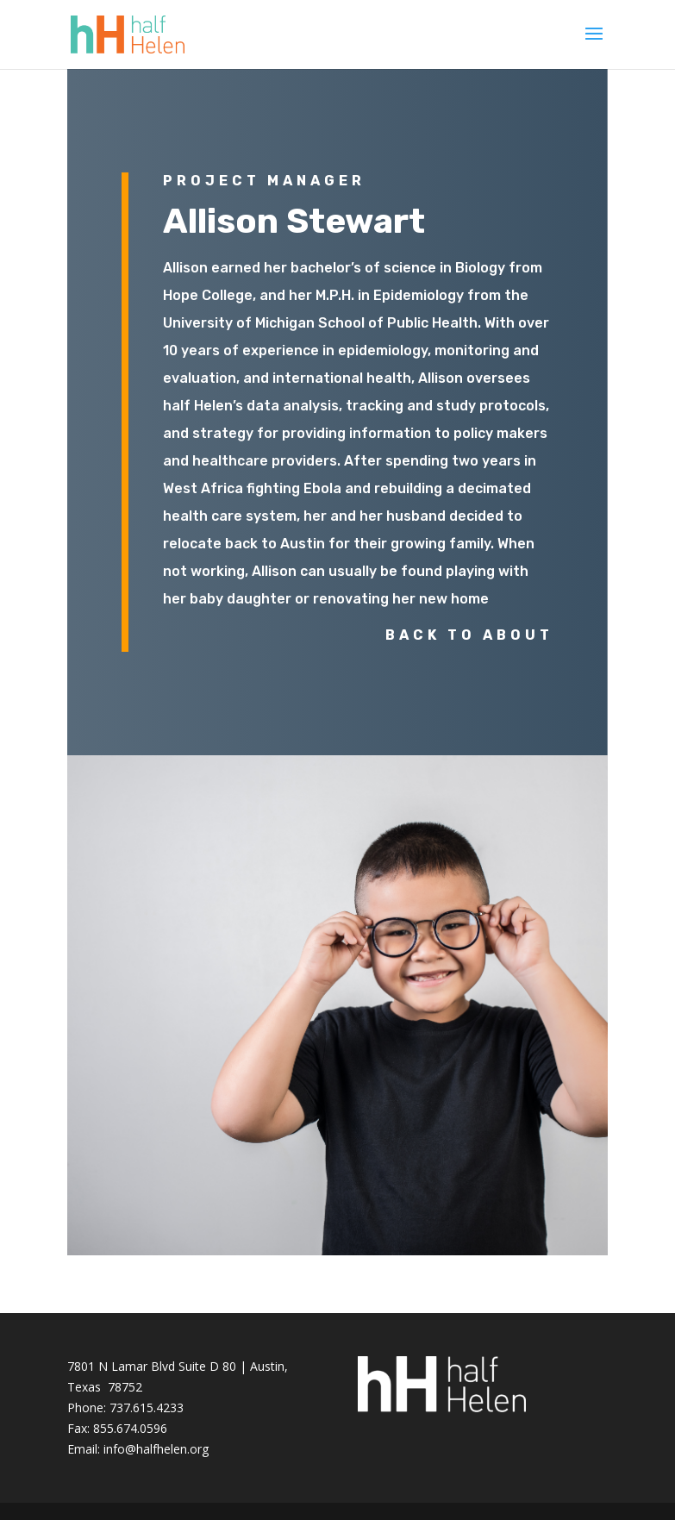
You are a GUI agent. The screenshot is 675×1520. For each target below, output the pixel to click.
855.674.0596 (130, 1428)
